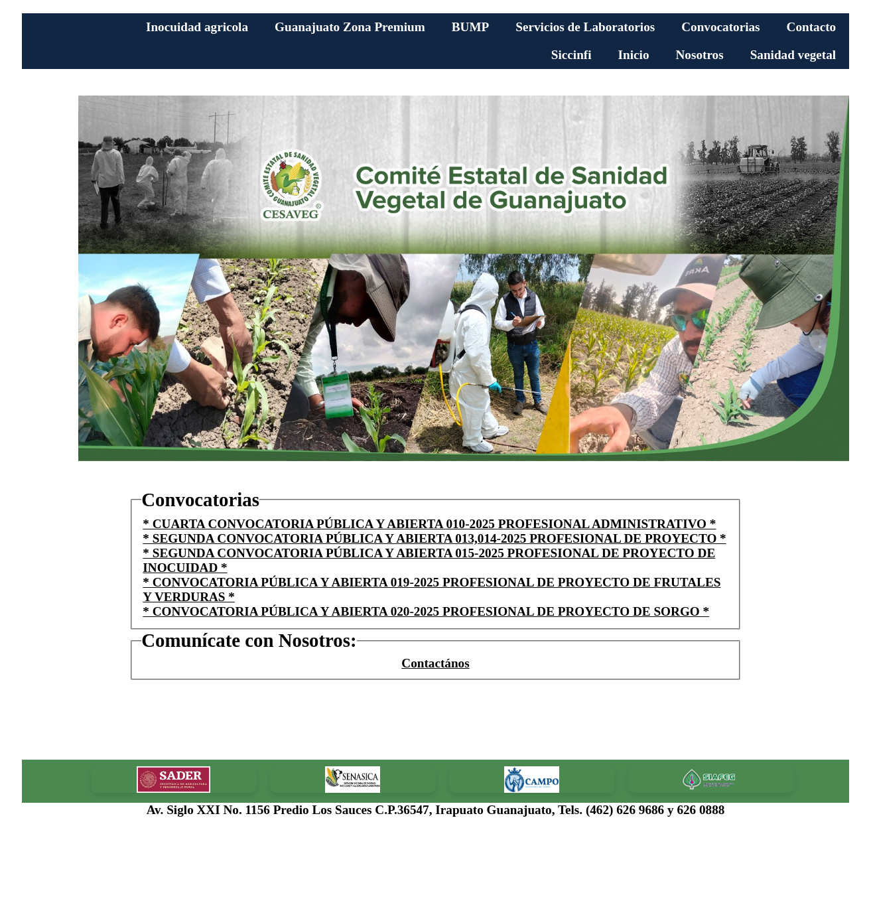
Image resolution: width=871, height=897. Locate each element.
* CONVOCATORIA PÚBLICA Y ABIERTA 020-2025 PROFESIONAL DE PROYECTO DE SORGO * (426, 611)
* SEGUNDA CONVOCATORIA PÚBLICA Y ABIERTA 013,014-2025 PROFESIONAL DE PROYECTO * (434, 538)
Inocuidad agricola (197, 27)
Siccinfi (571, 55)
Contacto (812, 27)
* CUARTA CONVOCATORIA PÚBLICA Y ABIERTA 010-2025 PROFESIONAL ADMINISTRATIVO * (429, 524)
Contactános (435, 663)
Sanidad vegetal (793, 55)
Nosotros (699, 55)
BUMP (471, 27)
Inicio (633, 55)
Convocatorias (720, 27)
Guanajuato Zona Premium (350, 27)
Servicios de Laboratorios (585, 27)
